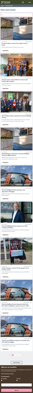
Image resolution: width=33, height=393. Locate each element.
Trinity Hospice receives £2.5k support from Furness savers (15, 269)
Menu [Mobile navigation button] (29, 2)
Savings (18, 378)
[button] (23, 2)
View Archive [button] (16, 362)
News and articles (9, 5)
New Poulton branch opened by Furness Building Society (16, 116)
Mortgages (4, 378)
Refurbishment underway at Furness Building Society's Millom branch (15, 154)
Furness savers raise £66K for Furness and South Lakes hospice (15, 80)
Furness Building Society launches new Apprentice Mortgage (13, 190)
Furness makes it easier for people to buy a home (15, 44)
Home (2, 5)
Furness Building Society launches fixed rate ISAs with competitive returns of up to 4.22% (15, 305)
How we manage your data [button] (7, 373)
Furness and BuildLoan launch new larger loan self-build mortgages (15, 341)
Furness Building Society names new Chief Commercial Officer (14, 227)
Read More (5, 50)
